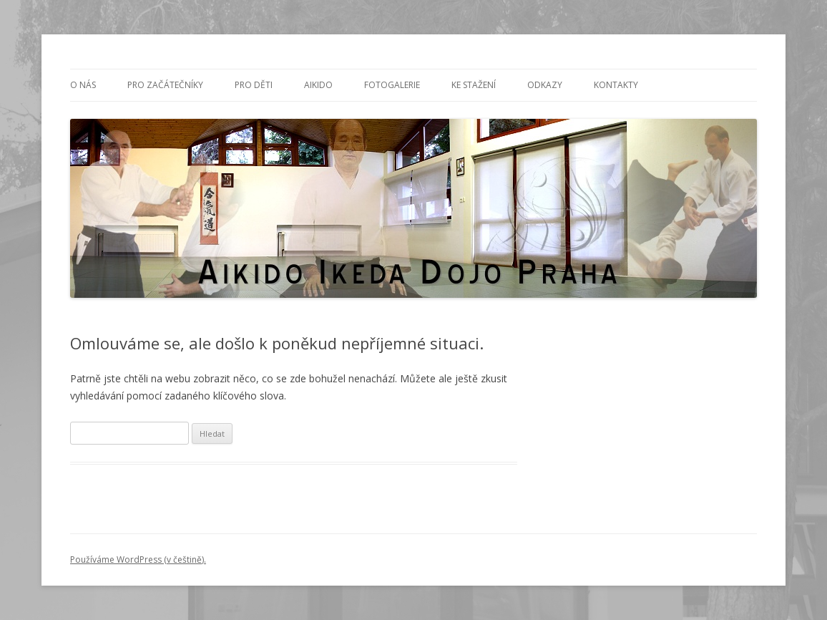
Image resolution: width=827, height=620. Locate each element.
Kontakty (616, 85)
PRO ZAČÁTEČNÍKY (165, 85)
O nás (83, 85)
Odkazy (544, 85)
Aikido (318, 85)
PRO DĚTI (254, 85)
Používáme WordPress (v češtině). (138, 559)
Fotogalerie (392, 85)
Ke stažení (473, 85)
